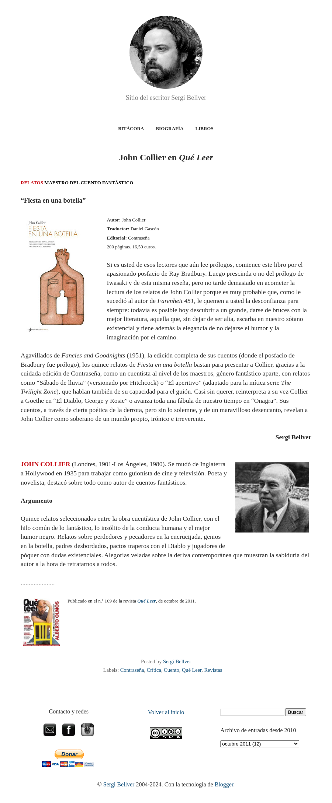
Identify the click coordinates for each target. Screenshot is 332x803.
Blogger (224, 784)
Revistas (213, 670)
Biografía (169, 128)
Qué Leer (191, 670)
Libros (205, 128)
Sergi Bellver (119, 784)
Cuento (171, 670)
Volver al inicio (166, 712)
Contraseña (132, 670)
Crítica (154, 670)
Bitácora (131, 128)
